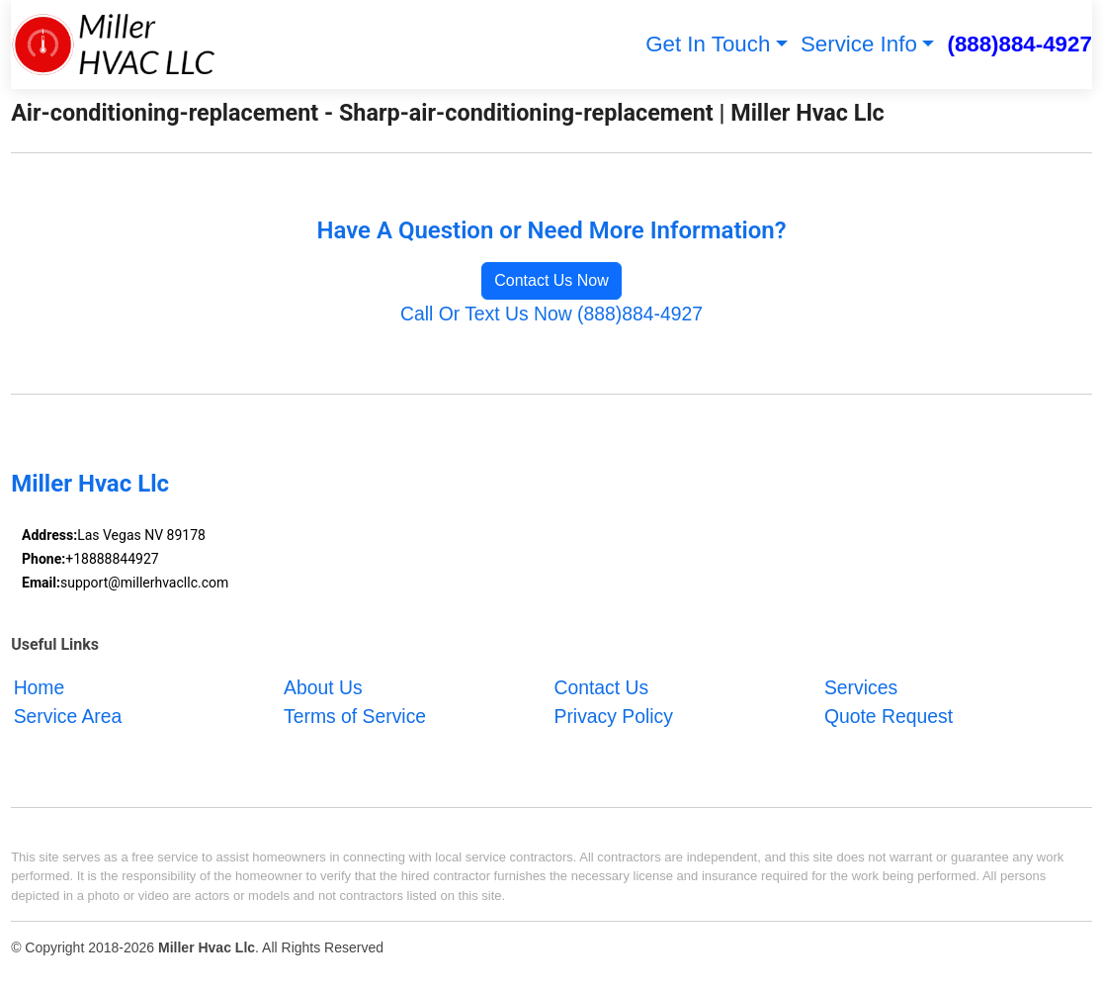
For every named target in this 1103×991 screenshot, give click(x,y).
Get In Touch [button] (707, 44)
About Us (323, 687)
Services (860, 687)
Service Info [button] (859, 44)
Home (39, 687)
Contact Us (600, 687)
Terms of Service (355, 717)
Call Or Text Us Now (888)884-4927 (551, 313)
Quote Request (888, 717)
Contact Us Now (551, 280)
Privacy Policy (612, 717)
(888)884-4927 (1019, 44)
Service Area (68, 717)
